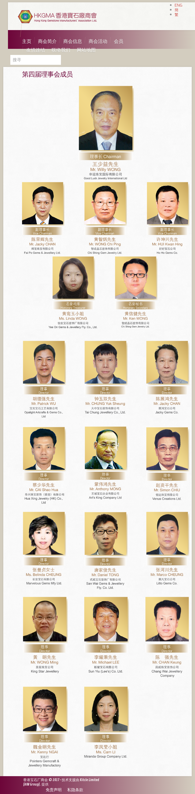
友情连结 (35, 50)
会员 (118, 41)
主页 (26, 41)
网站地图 (86, 50)
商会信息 (72, 41)
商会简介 (47, 41)
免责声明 (54, 789)
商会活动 (98, 41)
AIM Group (31, 784)
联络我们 (61, 50)
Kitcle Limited (89, 780)
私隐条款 (75, 789)
